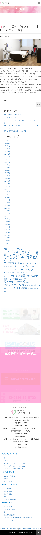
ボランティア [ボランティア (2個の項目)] (7, 273)
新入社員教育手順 (9, 515)
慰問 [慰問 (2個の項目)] (27, 282)
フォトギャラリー (9, 509)
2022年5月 (7, 208)
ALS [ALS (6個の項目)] (5, 249)
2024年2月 (7, 154)
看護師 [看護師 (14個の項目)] (17, 288)
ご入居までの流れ (9, 476)
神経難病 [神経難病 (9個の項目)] (25, 288)
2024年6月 (7, 148)
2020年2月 (7, 240)
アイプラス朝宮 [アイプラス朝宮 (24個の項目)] (13, 263)
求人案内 (6, 512)
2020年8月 (7, 224)
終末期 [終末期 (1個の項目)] (31, 288)
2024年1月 (7, 157)
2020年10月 (7, 219)
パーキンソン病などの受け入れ (13, 468)
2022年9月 (7, 197)
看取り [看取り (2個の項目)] (6, 288)
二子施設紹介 (8, 488)
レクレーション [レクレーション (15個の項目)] (12, 275)
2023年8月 (7, 170)
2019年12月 (7, 243)
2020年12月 (7, 216)
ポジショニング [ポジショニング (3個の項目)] (17, 273)
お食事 (6, 497)
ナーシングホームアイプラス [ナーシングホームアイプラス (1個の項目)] (11, 270)
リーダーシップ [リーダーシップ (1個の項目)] (27, 272)
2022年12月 (7, 189)
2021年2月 (7, 211)
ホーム (5, 15)
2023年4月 (7, 181)
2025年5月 (7, 143)
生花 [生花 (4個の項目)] (38, 285)
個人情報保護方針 (12, 528)
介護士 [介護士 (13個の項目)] (34, 275)
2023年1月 (7, 186)
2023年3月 (7, 184)
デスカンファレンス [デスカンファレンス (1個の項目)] (8, 266)
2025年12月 (7, 140)
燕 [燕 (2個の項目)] (27, 285)
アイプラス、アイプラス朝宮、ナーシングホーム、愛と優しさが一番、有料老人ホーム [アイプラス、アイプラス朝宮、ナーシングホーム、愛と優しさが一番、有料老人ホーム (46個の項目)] (21, 256)
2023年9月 (7, 167)
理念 (5, 458)
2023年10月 (7, 165)
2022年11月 (7, 192)
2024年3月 (7, 151)
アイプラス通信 (8, 506)
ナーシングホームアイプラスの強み (15, 466)
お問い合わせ (37, 528)
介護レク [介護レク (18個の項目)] (25, 275)
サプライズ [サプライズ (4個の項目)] (34, 263)
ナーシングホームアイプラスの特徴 (15, 463)
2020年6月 (7, 229)
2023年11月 (7, 162)
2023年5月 (7, 178)
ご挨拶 (6, 460)
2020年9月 (7, 221)
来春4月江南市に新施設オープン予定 (15, 131)
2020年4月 (7, 235)
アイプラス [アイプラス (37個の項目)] (15, 248)
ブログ (9, 15)
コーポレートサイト (10, 520)
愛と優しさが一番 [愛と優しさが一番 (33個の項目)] (14, 281)
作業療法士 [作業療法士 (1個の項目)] (6, 279)
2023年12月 (7, 159)
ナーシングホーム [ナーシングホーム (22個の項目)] (24, 266)
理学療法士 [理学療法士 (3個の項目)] (32, 285)
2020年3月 (7, 238)
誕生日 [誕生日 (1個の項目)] (5, 291)
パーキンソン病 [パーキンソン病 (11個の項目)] (26, 270)
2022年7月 (7, 202)
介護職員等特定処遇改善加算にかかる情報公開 (18, 517)
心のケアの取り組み (10, 499)
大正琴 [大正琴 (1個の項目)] (24, 279)
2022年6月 (7, 205)
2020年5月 (7, 232)
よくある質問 (8, 481)
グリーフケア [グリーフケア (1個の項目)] (26, 263)
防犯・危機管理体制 (25, 528)
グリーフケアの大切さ (10, 117)
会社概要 (3, 528)
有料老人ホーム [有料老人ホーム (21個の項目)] (12, 285)
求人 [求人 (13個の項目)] (24, 285)
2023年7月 (7, 173)
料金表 (6, 478)
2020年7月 (7, 227)
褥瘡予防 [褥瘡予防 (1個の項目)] (36, 288)
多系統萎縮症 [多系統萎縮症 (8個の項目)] (16, 279)
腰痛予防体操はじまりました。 (13, 115)
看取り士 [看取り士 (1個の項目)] (11, 288)
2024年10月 (7, 146)
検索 (5, 100)
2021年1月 (7, 213)
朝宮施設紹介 (8, 491)
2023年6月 (7, 175)
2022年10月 (7, 194)
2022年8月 (7, 200)
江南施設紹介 (8, 494)
